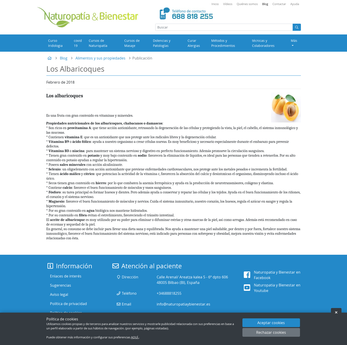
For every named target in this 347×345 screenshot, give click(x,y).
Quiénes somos (247, 4)
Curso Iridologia (55, 43)
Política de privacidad (68, 303)
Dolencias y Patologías (161, 43)
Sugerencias (60, 285)
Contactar (279, 4)
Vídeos (227, 4)
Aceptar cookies (271, 322)
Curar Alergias (194, 43)
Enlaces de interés (65, 276)
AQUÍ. (135, 337)
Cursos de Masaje (132, 43)
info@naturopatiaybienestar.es (183, 304)
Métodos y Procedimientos (223, 43)
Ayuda (294, 4)
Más (294, 40)
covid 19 (78, 43)
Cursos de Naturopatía (98, 43)
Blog (265, 4)
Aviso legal (59, 294)
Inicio (215, 4)
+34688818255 (169, 293)
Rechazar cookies (271, 332)
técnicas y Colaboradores (263, 43)
